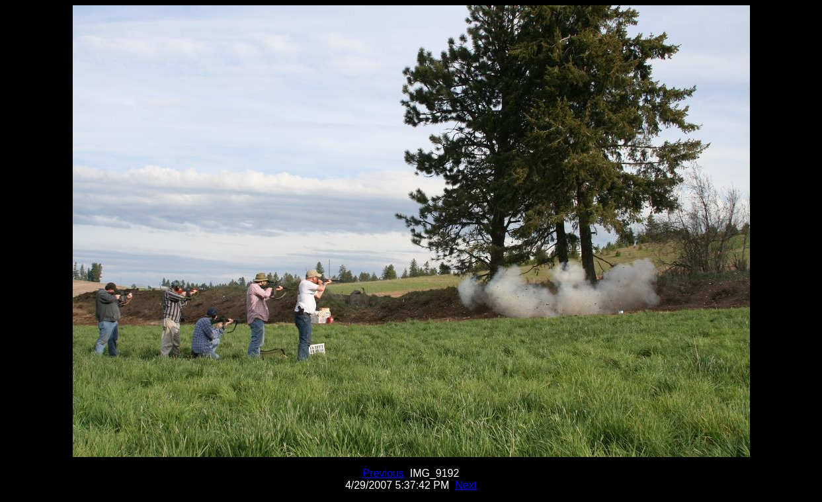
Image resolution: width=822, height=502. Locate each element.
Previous (383, 473)
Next (466, 485)
